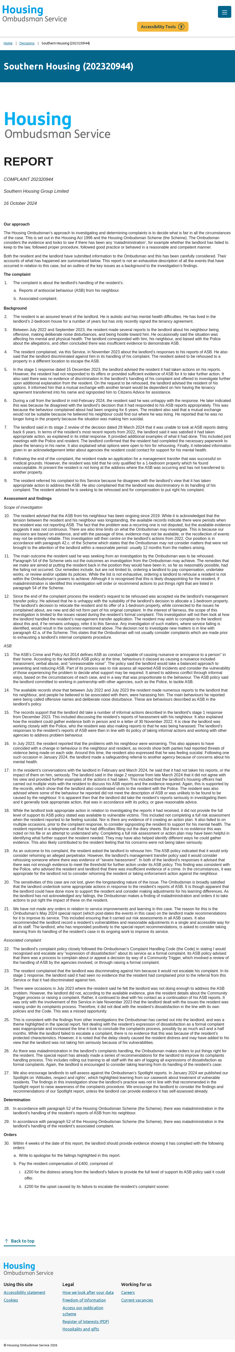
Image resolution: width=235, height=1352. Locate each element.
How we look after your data (88, 1292)
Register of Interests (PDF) (86, 1321)
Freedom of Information (84, 1300)
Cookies (11, 1300)
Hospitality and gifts (81, 1329)
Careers (128, 1292)
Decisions (27, 43)
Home (8, 43)
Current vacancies (137, 1300)
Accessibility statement (24, 1292)
